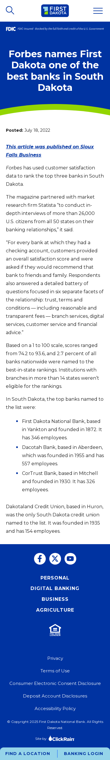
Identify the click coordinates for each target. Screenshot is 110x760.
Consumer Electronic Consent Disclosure (55, 683)
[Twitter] (55, 559)
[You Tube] (70, 559)
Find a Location (27, 753)
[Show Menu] (98, 11)
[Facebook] (40, 559)
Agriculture (55, 610)
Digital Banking (55, 588)
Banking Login (83, 753)
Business (55, 599)
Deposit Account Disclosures (55, 696)
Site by (55, 738)
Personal (55, 578)
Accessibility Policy (55, 708)
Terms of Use (55, 671)
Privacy (55, 658)
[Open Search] (10, 11)
